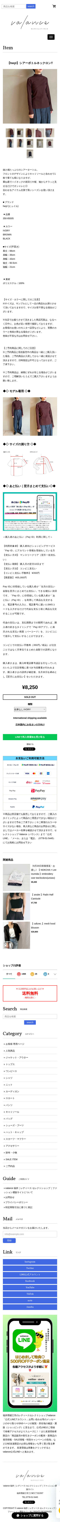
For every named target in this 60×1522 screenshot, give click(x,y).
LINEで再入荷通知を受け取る (30, 737)
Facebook (30, 1281)
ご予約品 (10, 1166)
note (30, 1300)
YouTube (30, 1287)
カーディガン (12, 1091)
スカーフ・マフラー (16, 1139)
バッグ (9, 1118)
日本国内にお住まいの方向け (30, 724)
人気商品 (10, 1050)
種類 (30, 704)
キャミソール (12, 1112)
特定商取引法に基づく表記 (18, 1207)
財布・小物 (11, 1152)
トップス (10, 1064)
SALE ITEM (11, 1159)
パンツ (9, 1105)
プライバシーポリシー (16, 1202)
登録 (9, 1240)
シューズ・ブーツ (15, 1125)
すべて (9, 974)
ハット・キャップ (15, 1132)
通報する (30, 744)
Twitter (30, 1268)
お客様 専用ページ (15, 1044)
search (31, 6)
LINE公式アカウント (30, 1274)
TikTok (30, 1294)
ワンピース (11, 1071)
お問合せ (9, 1197)
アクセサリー (12, 1146)
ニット (9, 1084)
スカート (10, 1098)
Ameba (30, 1307)
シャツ (9, 1078)
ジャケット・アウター (17, 1057)
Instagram (30, 1261)
